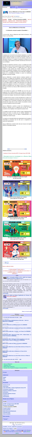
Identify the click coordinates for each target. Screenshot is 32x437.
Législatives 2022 (11, 20)
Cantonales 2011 (6, 412)
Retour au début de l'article (8, 266)
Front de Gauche (6, 409)
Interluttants (5, 392)
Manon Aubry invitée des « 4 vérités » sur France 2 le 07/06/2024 (17, 331)
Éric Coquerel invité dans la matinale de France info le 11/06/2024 (17, 328)
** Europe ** (5, 419)
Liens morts (11, 431)
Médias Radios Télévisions (21, 20)
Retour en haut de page (27, 311)
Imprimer (16, 16)
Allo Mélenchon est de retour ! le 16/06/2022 (24, 271)
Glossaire (29, 430)
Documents (5, 382)
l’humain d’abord (6, 408)
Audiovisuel (5, 375)
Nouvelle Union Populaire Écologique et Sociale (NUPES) (14, 22)
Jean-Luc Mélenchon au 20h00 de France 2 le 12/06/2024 (15, 324)
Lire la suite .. (6, 293)
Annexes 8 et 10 (6, 384)
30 (8, 317)
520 (21, 317)
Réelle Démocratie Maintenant (9, 411)
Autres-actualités (6, 413)
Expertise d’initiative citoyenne (9, 390)
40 (10, 317)
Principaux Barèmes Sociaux (9, 393)
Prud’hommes (6, 396)
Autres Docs (5, 386)
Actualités (5, 426)
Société (9, 19)
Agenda (24, 431)
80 (17, 317)
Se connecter (18, 424)
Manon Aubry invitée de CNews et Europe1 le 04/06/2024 (15, 343)
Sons (4, 378)
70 (15, 317)
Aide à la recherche (24, 9)
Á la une (5, 372)
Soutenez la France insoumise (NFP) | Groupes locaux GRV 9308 (16, 153)
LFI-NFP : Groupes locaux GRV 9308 (11, 403)
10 (4, 317)
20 (6, 317)
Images (4, 377)
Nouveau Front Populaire (8, 405)
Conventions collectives (8, 389)
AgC (13, 16)
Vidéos (4, 380)
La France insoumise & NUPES (19, 19)
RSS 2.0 (6, 431)
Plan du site (24, 430)
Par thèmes (19, 430)
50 (12, 317)
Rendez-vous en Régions (8, 398)
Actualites (5, 19)
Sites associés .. (6, 416)
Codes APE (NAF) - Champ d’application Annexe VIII (14, 387)
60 (13, 317)
